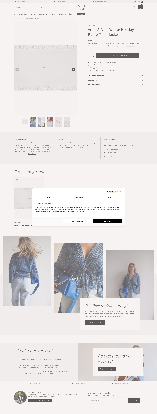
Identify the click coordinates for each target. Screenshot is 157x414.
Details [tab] (109, 197)
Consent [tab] (48, 197)
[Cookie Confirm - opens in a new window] (114, 192)
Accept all (107, 221)
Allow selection (77, 221)
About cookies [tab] (78, 197)
